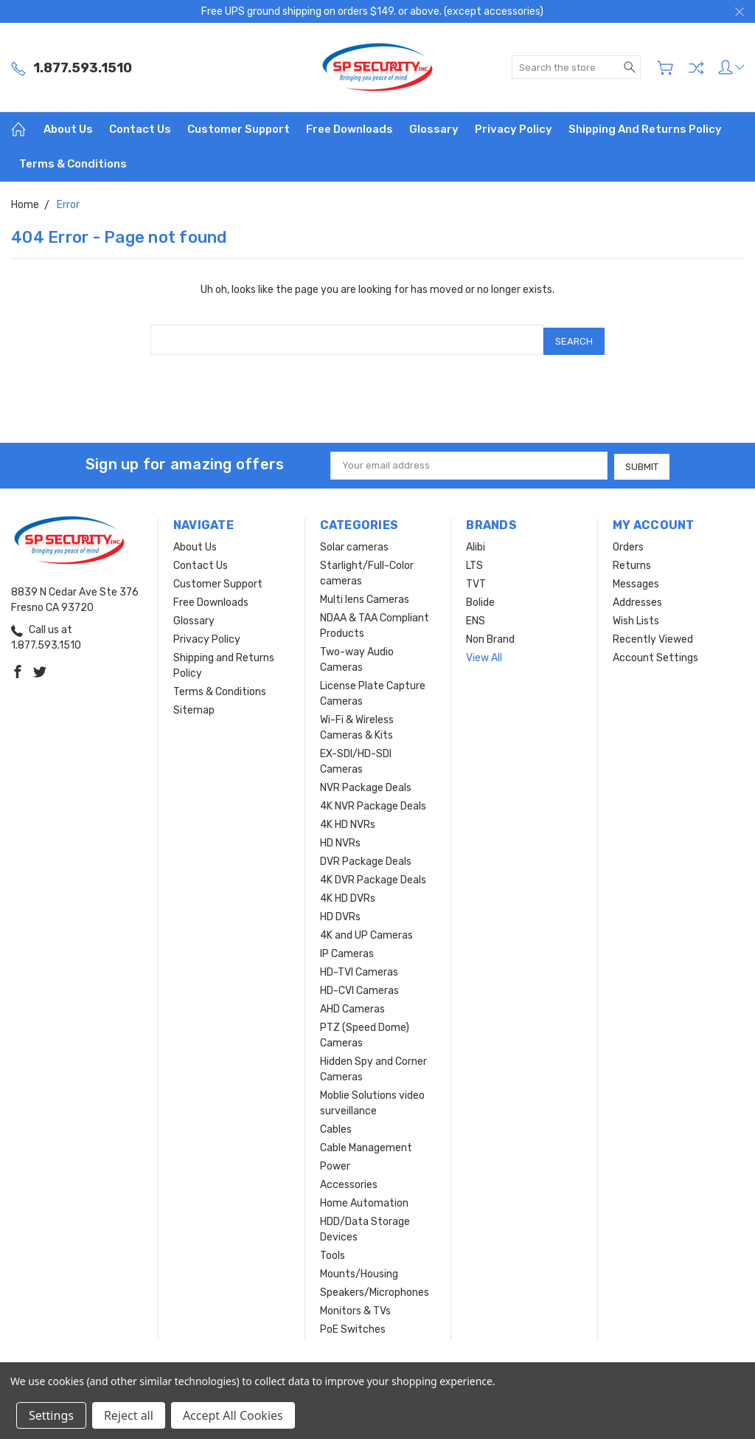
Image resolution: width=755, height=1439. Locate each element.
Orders (628, 543)
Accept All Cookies (233, 1415)
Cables (336, 1125)
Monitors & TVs (355, 1307)
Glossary (434, 129)
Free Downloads (349, 129)
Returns (632, 562)
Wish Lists (636, 617)
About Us (68, 129)
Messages (636, 580)
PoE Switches (353, 1325)
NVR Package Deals (365, 784)
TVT (476, 580)
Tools (332, 1252)
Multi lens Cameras (364, 596)
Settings (51, 1415)
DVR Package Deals (365, 858)
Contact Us (140, 129)
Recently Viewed (653, 635)
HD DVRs (340, 913)
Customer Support (238, 129)
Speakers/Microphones (374, 1289)
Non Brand (490, 635)
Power (335, 1162)
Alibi (475, 543)
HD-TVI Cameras (359, 968)
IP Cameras (347, 950)
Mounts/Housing (359, 1270)
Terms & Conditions (73, 163)
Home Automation (364, 1199)
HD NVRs (340, 839)
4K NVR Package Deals (373, 802)
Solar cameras (354, 543)
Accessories (349, 1181)
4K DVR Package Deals (373, 876)
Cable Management (366, 1144)
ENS (475, 617)
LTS (474, 562)
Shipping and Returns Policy (645, 129)
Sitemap (194, 706)
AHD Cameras (352, 1005)
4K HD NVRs (347, 821)
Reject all (128, 1415)
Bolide (480, 599)
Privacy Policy (513, 129)
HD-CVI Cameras (359, 987)
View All (484, 654)
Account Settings (655, 654)
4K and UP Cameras (366, 931)
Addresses (637, 599)
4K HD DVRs (347, 894)
